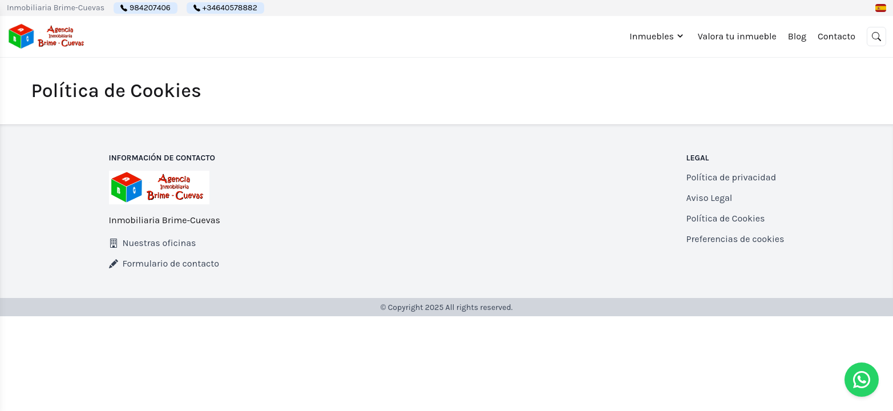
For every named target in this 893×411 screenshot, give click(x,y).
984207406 (150, 8)
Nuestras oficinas (152, 242)
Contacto (836, 36)
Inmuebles (657, 36)
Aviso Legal (709, 197)
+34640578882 (230, 8)
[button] (880, 8)
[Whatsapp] (861, 379)
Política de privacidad (731, 177)
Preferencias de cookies (735, 238)
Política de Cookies (725, 218)
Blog (797, 36)
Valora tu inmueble (737, 36)
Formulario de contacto (164, 263)
